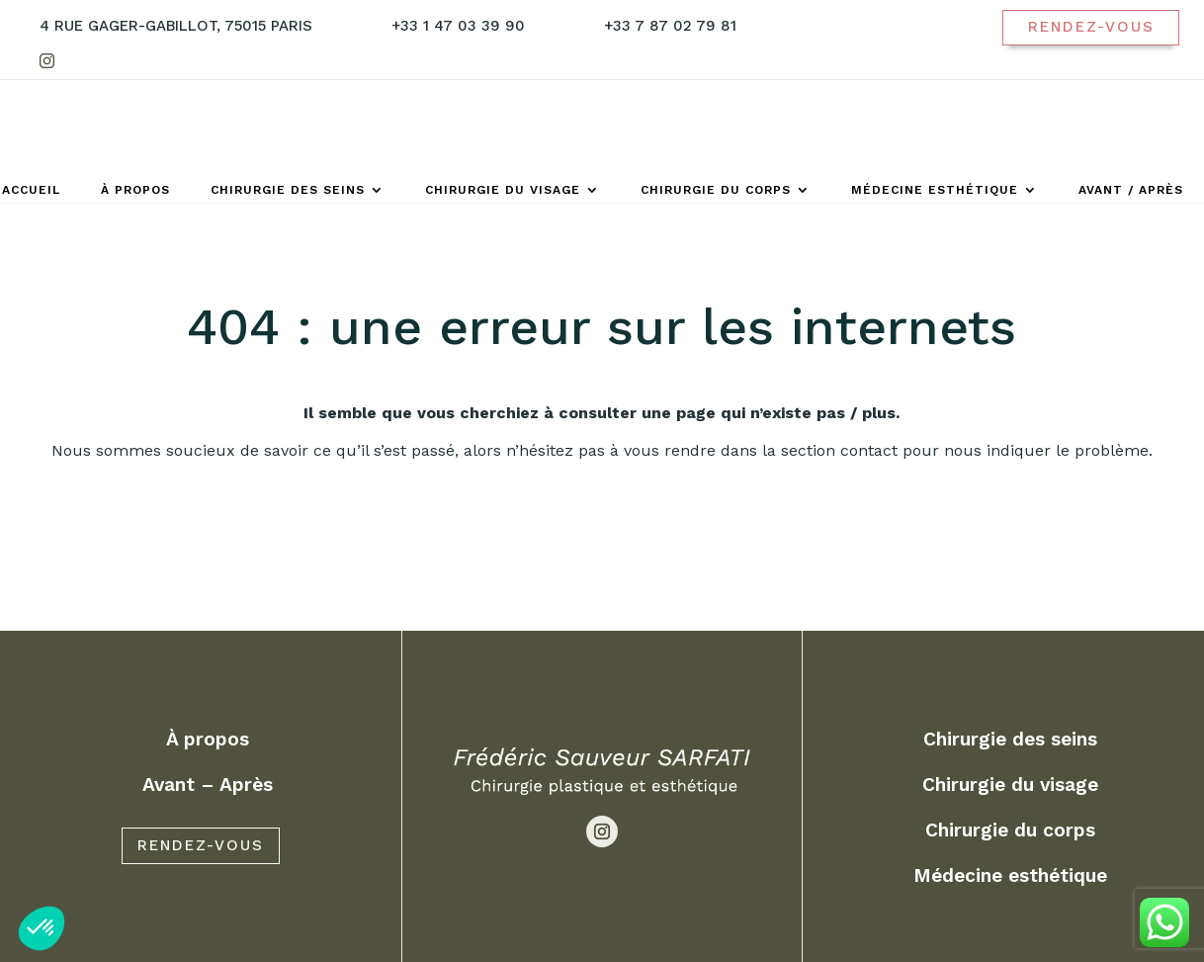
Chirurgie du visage (502, 190)
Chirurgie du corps (716, 190)
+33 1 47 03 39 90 (458, 26)
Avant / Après (1130, 190)
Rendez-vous (1091, 27)
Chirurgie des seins (288, 190)
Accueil (31, 190)
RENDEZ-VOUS (200, 918)
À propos (135, 190)
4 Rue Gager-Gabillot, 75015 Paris (176, 26)
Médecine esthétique (934, 190)
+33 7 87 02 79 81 (670, 26)
